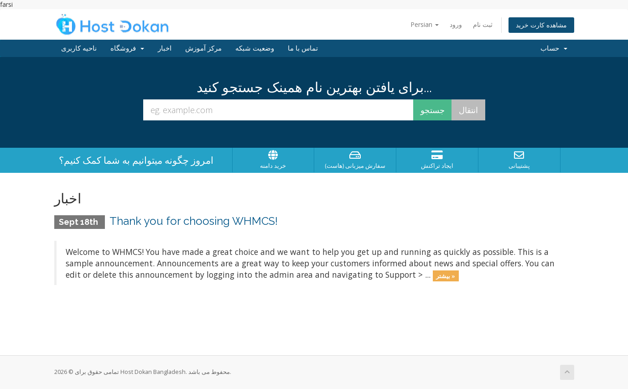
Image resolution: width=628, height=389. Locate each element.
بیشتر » (445, 275)
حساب (553, 48)
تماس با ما (303, 48)
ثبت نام (483, 24)
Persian (424, 24)
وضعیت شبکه (254, 48)
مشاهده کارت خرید (541, 25)
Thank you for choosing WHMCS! (193, 221)
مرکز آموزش (203, 48)
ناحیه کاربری (79, 48)
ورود (456, 24)
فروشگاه (127, 48)
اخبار (164, 48)
